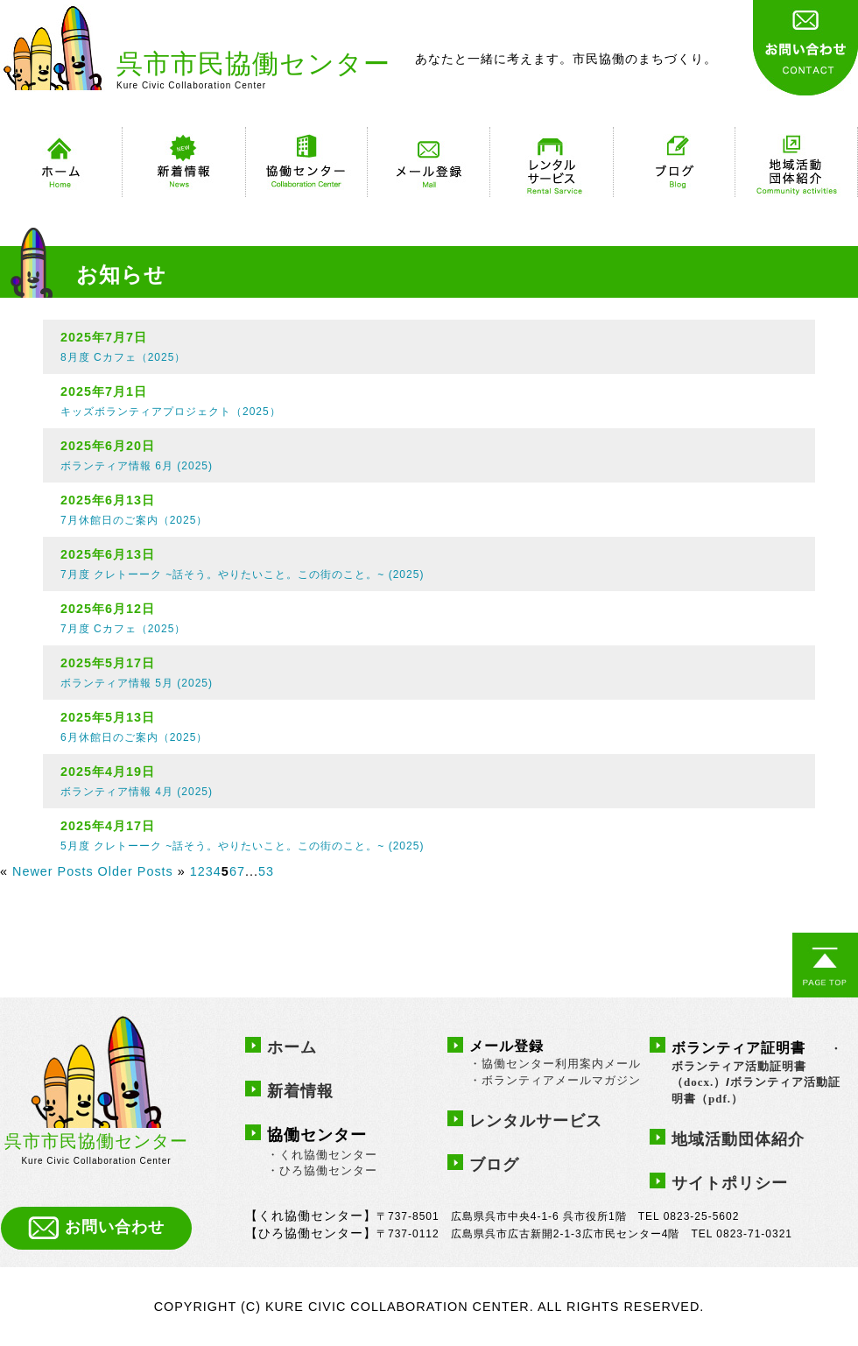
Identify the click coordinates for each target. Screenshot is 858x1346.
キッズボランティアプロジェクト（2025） (170, 411)
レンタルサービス (535, 1121)
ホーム (292, 1047)
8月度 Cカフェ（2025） (123, 357)
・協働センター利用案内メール (555, 1063)
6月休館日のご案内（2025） (133, 737)
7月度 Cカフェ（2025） (123, 629)
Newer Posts (53, 871)
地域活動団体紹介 (738, 1139)
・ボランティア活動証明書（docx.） (757, 1065)
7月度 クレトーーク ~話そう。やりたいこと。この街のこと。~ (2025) (242, 574)
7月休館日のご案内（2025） (133, 520)
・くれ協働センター (322, 1154)
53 (266, 871)
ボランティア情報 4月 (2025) (136, 792)
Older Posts (135, 871)
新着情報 (300, 1091)
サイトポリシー (730, 1183)
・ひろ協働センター (322, 1170)
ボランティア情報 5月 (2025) (136, 683)
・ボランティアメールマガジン (555, 1080)
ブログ (494, 1164)
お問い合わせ (96, 1227)
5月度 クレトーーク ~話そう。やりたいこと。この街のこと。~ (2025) (242, 846)
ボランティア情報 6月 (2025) (136, 466)
